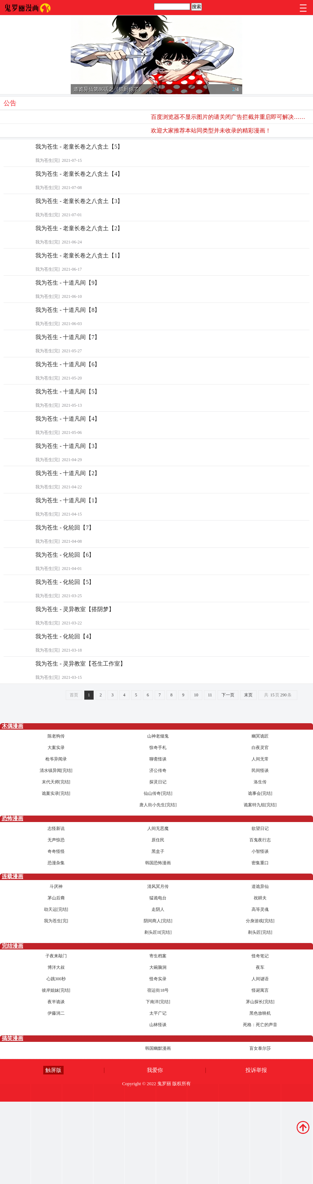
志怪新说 (56, 828)
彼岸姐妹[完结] (56, 990)
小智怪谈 (260, 851)
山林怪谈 (158, 1024)
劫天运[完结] (56, 909)
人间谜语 (260, 978)
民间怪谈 (260, 770)
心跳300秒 (56, 978)
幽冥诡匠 (260, 736)
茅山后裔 (56, 897)
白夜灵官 (260, 747)
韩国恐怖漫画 (158, 862)
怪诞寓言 (260, 990)
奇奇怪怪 (56, 851)
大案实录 (56, 747)
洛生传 (260, 781)
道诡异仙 (260, 886)
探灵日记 (158, 781)
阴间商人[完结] (158, 920)
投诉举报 (256, 1070)
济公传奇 (158, 770)
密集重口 (260, 862)
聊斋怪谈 (158, 759)
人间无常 (260, 759)
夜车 (260, 967)
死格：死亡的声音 (260, 1024)
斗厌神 (56, 886)
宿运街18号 (158, 990)
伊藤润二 (56, 1013)
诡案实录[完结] (56, 793)
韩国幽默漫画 (158, 1048)
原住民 (157, 839)
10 (196, 694)
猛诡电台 (158, 897)
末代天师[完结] (56, 781)
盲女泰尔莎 (260, 1048)
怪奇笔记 (260, 955)
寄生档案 (158, 955)
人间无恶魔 (158, 828)
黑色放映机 (260, 1013)
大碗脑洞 (158, 967)
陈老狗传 (56, 736)
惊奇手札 (158, 747)
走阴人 (157, 909)
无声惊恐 (56, 839)
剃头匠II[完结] (158, 932)
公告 (10, 103)
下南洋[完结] (158, 1001)
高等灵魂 (260, 909)
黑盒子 (157, 851)
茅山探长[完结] (260, 1001)
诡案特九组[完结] (260, 804)
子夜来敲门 (56, 955)
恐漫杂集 (56, 862)
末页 (248, 694)
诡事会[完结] (260, 793)
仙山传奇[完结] (158, 793)
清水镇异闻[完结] (56, 770)
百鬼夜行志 (260, 839)
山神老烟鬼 (158, 736)
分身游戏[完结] (260, 920)
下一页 (228, 694)
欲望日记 (260, 828)
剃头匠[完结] (260, 932)
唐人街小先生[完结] (158, 804)
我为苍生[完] (56, 920)
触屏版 (53, 1070)
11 (210, 694)
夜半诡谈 (56, 1001)
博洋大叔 (56, 967)
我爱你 (155, 1070)
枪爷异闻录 (56, 759)
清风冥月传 (158, 886)
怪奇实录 (158, 978)
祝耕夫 (260, 897)
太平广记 (158, 1013)
